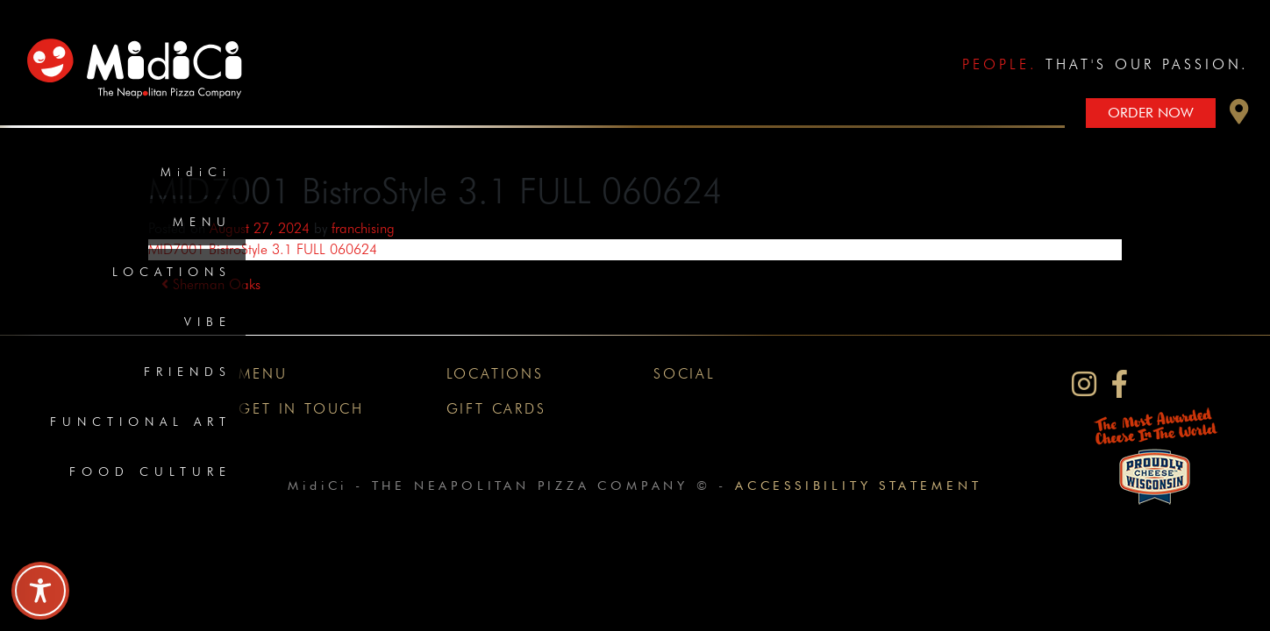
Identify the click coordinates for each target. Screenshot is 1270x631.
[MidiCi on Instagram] (1084, 384)
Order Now (1151, 112)
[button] (1239, 116)
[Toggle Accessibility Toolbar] (40, 591)
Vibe (208, 322)
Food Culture (150, 471)
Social (684, 373)
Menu (202, 222)
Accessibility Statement (858, 485)
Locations (172, 272)
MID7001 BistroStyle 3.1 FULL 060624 (262, 249)
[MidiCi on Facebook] (1119, 384)
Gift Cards (496, 409)
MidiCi (196, 172)
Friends (188, 372)
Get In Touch (301, 409)
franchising (363, 228)
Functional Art (141, 422)
